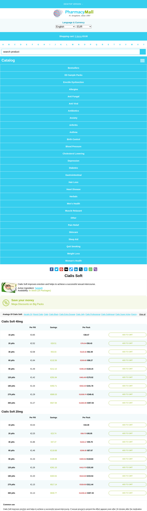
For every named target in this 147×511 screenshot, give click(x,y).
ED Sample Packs (73, 75)
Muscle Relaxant (73, 211)
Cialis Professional (92, 314)
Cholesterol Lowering (73, 153)
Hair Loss (73, 182)
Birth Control (73, 139)
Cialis (46, 314)
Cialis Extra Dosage (67, 314)
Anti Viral (73, 103)
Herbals (73, 196)
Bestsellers (73, 68)
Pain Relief (73, 225)
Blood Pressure (73, 146)
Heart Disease (74, 189)
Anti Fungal (73, 96)
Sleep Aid (73, 239)
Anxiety (73, 118)
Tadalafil (39, 288)
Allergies (73, 89)
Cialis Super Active (123, 314)
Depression (73, 161)
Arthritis (73, 125)
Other (73, 218)
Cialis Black (53, 314)
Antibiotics (73, 111)
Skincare (73, 232)
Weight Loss (73, 253)
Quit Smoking (73, 246)
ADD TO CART (127, 335)
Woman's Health (73, 261)
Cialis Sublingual (108, 314)
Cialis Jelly (80, 314)
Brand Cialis (38, 314)
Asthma (73, 132)
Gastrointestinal (73, 175)
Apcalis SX (28, 314)
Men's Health (73, 203)
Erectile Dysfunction (73, 82)
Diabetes (73, 168)
